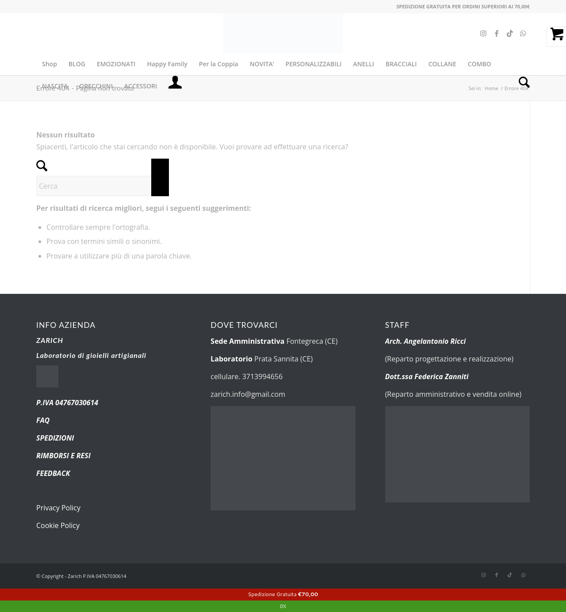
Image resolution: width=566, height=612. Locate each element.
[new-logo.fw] (283, 33)
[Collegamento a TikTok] (509, 33)
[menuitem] (49, 64)
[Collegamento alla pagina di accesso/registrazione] (175, 86)
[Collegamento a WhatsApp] (523, 33)
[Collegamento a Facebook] (496, 33)
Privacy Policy (58, 508)
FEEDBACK (53, 473)
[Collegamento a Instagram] (483, 33)
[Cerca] (521, 86)
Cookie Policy (58, 525)
